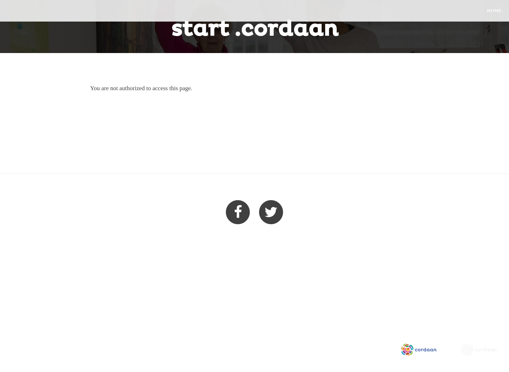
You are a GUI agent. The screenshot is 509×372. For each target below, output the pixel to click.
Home (494, 10)
